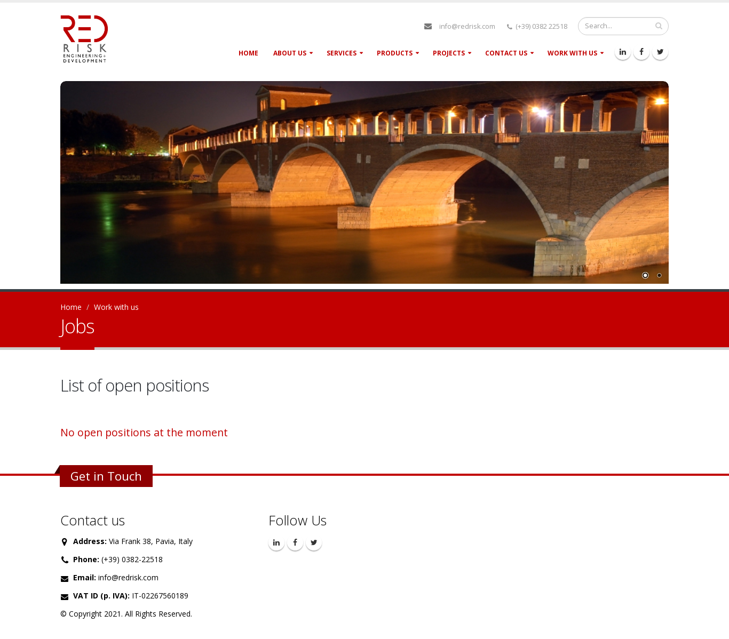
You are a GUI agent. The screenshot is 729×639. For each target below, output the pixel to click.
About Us (289, 53)
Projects (449, 53)
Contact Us (506, 53)
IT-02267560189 (160, 595)
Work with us (572, 53)
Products (395, 53)
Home (248, 53)
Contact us (92, 520)
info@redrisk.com (467, 26)
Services (341, 53)
